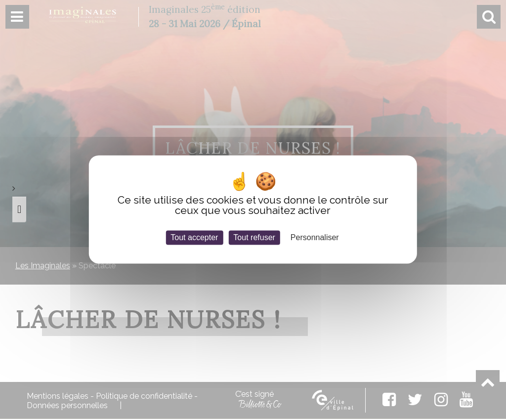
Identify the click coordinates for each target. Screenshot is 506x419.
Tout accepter (194, 237)
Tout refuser (254, 237)
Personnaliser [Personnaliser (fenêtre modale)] (315, 237)
